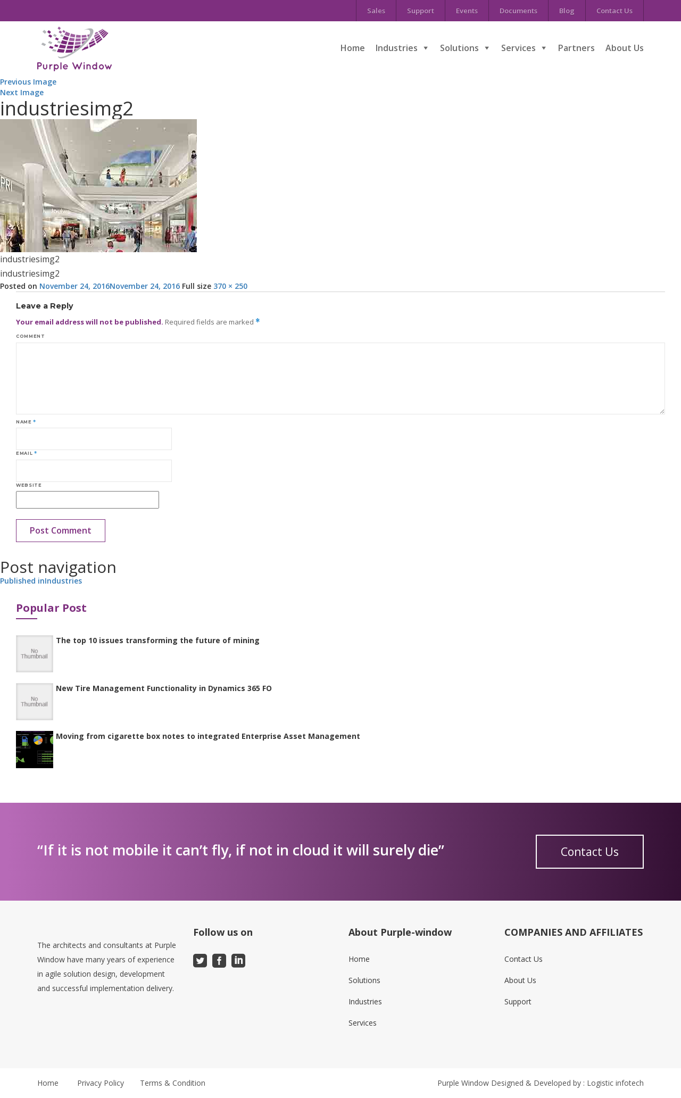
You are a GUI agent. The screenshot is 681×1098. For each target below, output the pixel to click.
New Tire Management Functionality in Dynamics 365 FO (164, 688)
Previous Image (28, 82)
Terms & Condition (172, 1083)
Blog (567, 10)
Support (420, 10)
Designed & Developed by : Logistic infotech (567, 1083)
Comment (30, 336)
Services (518, 48)
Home (352, 48)
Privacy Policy (100, 1083)
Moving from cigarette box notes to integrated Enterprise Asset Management (208, 736)
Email (26, 453)
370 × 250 (230, 286)
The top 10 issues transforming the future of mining (158, 640)
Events (467, 10)
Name (26, 422)
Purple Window (463, 1083)
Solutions (459, 48)
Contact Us (614, 10)
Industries (397, 48)
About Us (624, 48)
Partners (576, 48)
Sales (376, 10)
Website (28, 485)
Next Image (22, 92)
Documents (518, 10)
